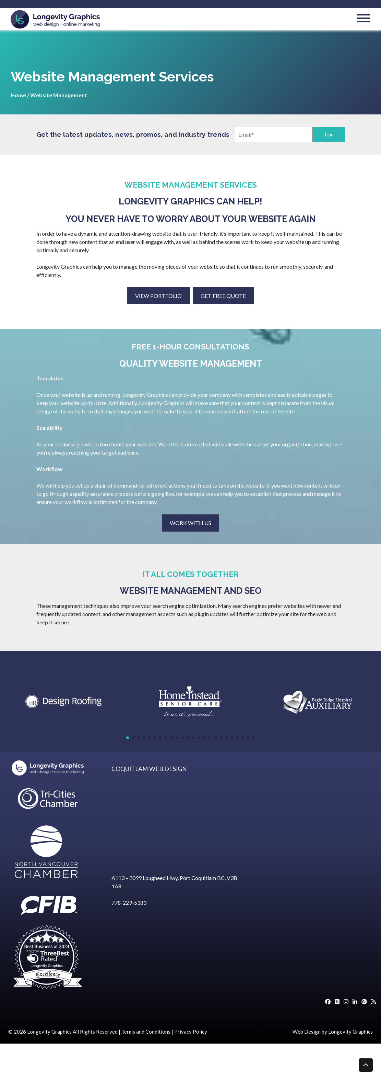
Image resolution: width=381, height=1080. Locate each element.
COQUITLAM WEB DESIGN (149, 768)
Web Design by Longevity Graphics (333, 1031)
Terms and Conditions (145, 1031)
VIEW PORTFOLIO (158, 295)
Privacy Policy (190, 1031)
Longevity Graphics (49, 1031)
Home (18, 95)
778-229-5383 (128, 902)
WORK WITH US (190, 523)
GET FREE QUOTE (223, 295)
